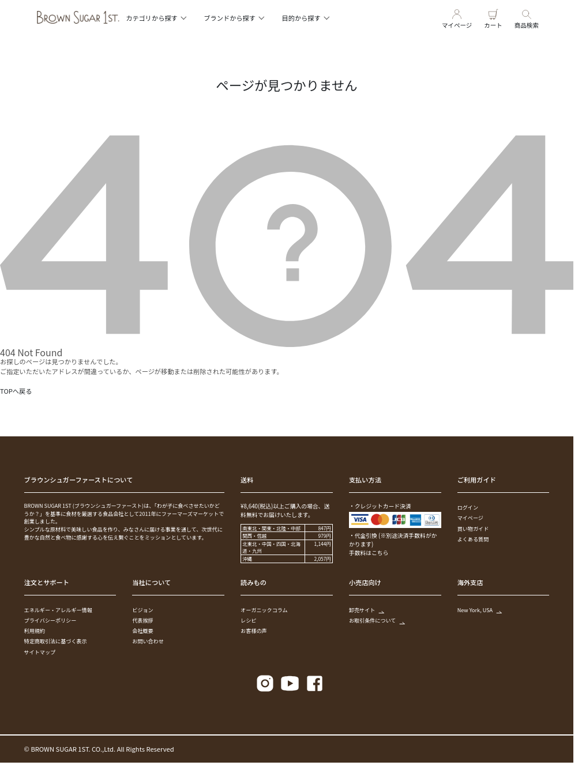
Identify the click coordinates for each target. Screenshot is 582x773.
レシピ (248, 620)
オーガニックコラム (264, 610)
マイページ (457, 17)
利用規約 (34, 631)
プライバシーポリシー (50, 620)
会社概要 (142, 631)
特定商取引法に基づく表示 (55, 641)
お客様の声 (253, 631)
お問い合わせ (148, 641)
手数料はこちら (369, 553)
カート (493, 17)
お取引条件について (376, 620)
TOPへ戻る (16, 390)
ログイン (467, 507)
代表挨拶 (142, 620)
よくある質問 (473, 539)
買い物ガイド (473, 529)
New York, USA (479, 610)
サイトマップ (40, 652)
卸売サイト (366, 610)
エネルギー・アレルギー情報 (58, 610)
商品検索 (527, 17)
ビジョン (142, 610)
